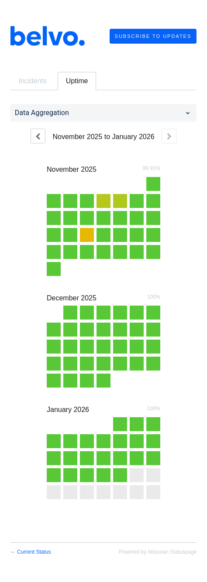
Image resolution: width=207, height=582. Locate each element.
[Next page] (169, 136)
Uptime (77, 81)
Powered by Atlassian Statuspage (158, 552)
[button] (153, 36)
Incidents (33, 81)
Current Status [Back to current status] (30, 552)
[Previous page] (38, 136)
